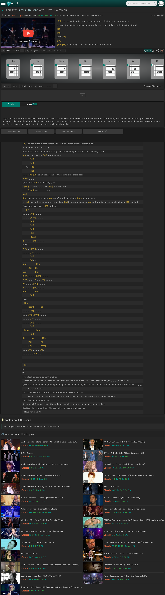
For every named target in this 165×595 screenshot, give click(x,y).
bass (49, 86)
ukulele (23, 86)
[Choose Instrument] (55, 86)
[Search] (154, 3)
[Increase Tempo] (22, 50)
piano (15, 86)
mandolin (32, 86)
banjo (41, 86)
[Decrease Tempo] (3, 50)
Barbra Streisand (28, 9)
